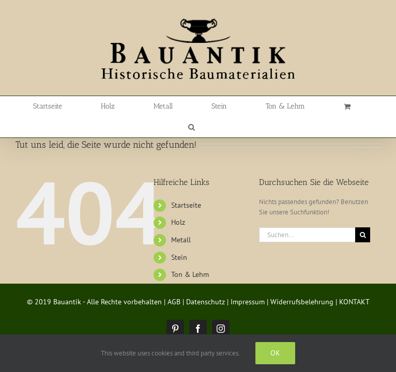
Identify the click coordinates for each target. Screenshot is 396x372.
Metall (181, 219)
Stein (179, 236)
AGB (173, 281)
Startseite (186, 184)
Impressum (248, 281)
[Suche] (362, 214)
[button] (337, 106)
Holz (178, 201)
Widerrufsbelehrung (301, 281)
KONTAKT (354, 281)
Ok (275, 353)
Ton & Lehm (190, 253)
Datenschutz (205, 281)
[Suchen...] (307, 214)
